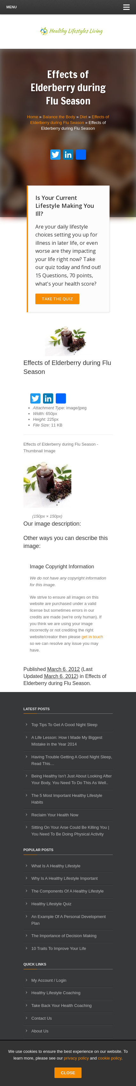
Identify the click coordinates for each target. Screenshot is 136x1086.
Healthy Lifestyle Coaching (56, 992)
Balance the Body (59, 116)
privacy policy (76, 1058)
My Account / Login (49, 980)
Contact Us (42, 1018)
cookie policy (109, 1058)
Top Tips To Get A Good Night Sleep (64, 724)
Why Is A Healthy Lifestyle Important (65, 878)
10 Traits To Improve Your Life (59, 948)
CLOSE (68, 1072)
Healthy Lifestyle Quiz (52, 903)
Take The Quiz (57, 299)
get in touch (92, 636)
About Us (40, 1031)
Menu (68, 7)
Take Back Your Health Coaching (62, 1005)
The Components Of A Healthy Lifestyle (68, 891)
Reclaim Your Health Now (55, 815)
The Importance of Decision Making (64, 935)
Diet (83, 116)
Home (32, 116)
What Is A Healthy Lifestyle (56, 866)
